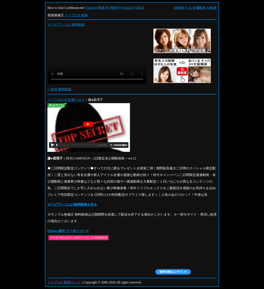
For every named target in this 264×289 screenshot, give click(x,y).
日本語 (139, 7)
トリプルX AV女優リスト (66, 99)
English (91, 7)
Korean (127, 7)
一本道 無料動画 (59, 89)
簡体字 (115, 7)
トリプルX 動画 (76, 15)
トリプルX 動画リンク (63, 282)
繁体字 (103, 7)
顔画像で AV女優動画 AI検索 (195, 7)
